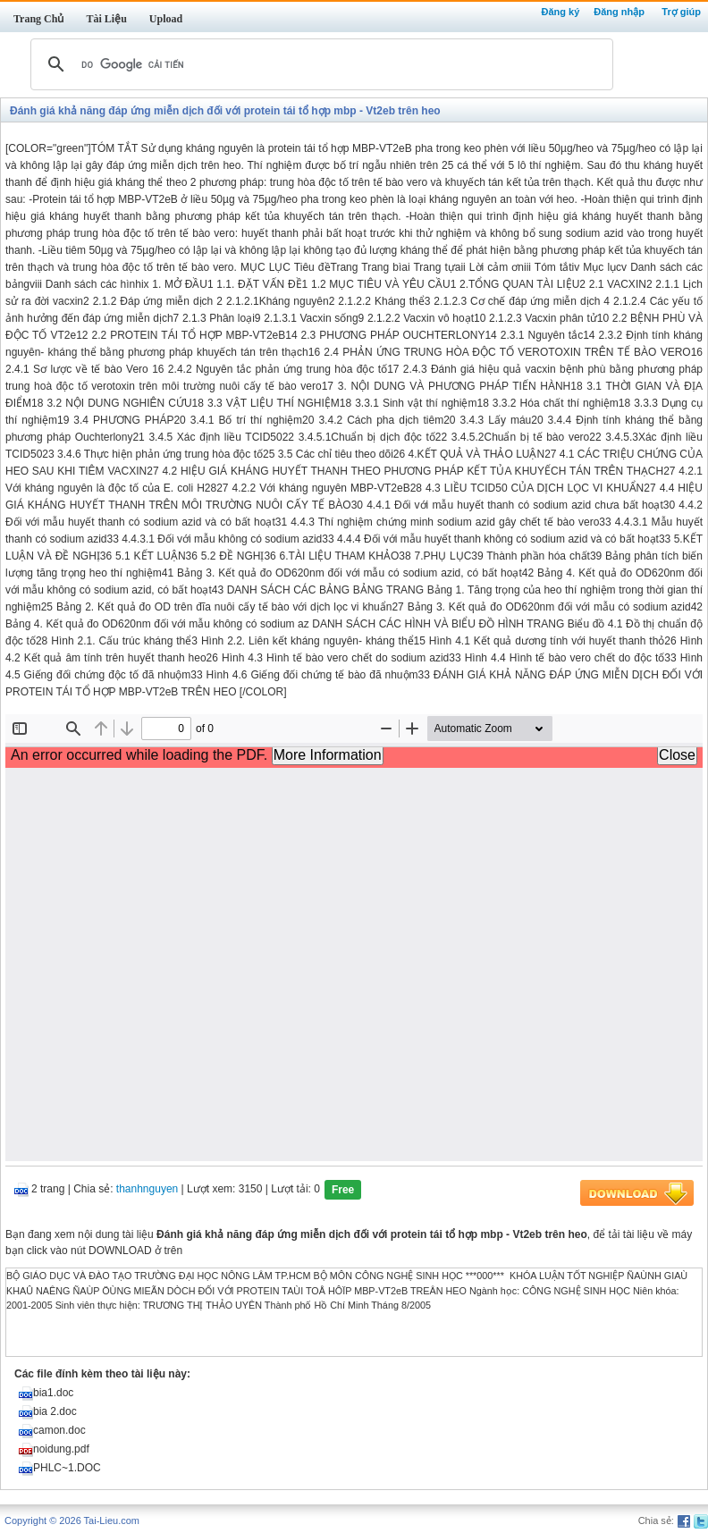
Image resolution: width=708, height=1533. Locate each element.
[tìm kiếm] (319, 64)
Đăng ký (560, 11)
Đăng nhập (619, 11)
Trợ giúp (681, 11)
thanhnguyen (147, 1189)
